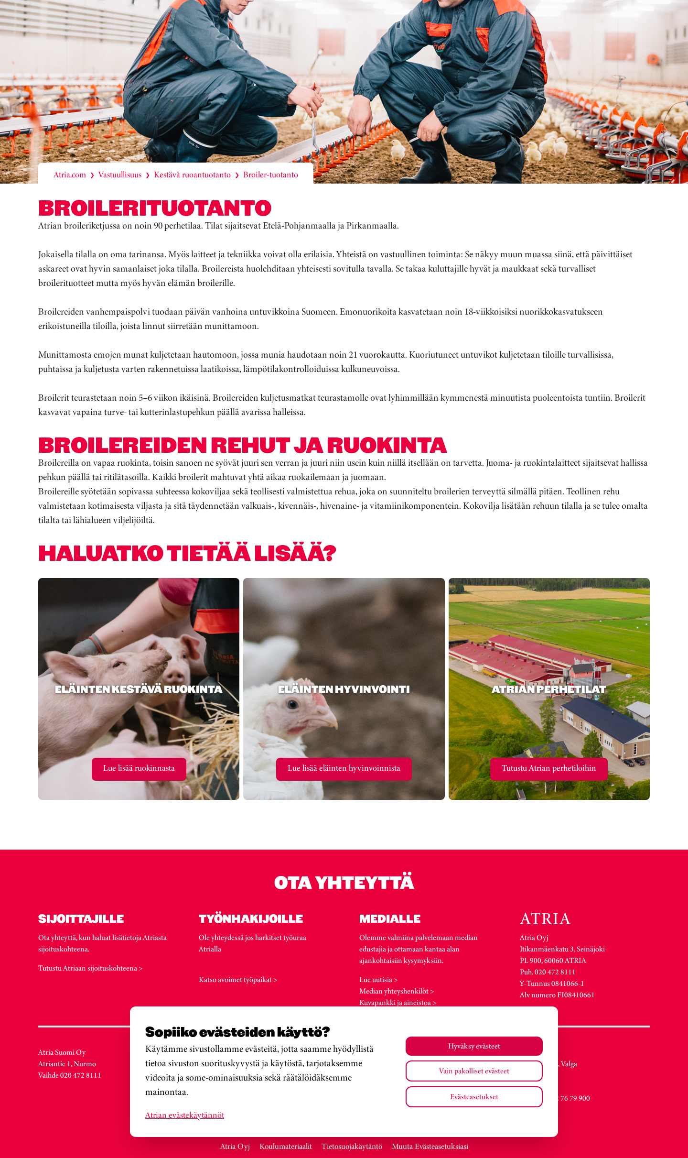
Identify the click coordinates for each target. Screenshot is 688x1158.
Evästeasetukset (474, 1096)
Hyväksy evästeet (474, 1045)
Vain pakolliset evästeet (474, 1070)
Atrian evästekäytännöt (184, 1115)
